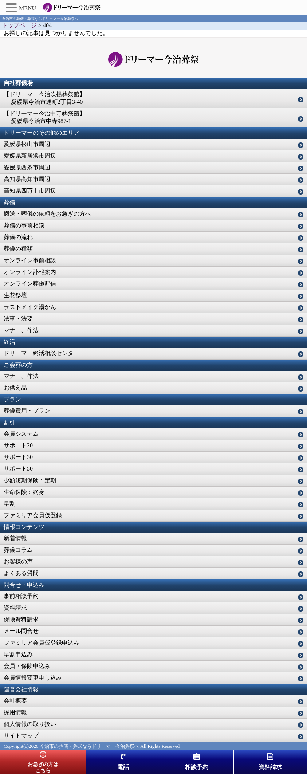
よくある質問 (21, 573)
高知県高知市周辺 (27, 179)
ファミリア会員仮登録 (33, 515)
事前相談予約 (21, 596)
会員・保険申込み (27, 666)
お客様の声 (18, 561)
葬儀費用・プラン (27, 411)
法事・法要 (18, 318)
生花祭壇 (15, 295)
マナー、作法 (21, 330)
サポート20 (18, 445)
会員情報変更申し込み (33, 678)
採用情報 (15, 712)
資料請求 (15, 608)
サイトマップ (21, 735)
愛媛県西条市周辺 (27, 167)
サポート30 (18, 457)
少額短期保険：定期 (30, 480)
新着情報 (15, 538)
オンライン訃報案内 (30, 272)
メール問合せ (21, 631)
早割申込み (18, 654)
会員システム (21, 434)
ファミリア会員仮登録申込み (41, 643)
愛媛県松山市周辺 (27, 144)
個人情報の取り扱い (30, 724)
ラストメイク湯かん (30, 307)
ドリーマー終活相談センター (41, 353)
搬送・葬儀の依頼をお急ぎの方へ (47, 214)
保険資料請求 (21, 619)
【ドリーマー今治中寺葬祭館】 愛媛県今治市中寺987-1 (44, 117)
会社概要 (15, 701)
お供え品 (15, 388)
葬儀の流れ (18, 237)
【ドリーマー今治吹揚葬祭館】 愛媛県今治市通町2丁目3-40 (44, 98)
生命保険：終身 (24, 492)
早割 (9, 503)
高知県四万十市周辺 (30, 191)
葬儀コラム (18, 550)
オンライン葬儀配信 (30, 283)
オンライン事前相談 (30, 260)
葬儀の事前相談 (24, 225)
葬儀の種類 (18, 248)
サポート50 (18, 468)
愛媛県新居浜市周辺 (30, 156)
